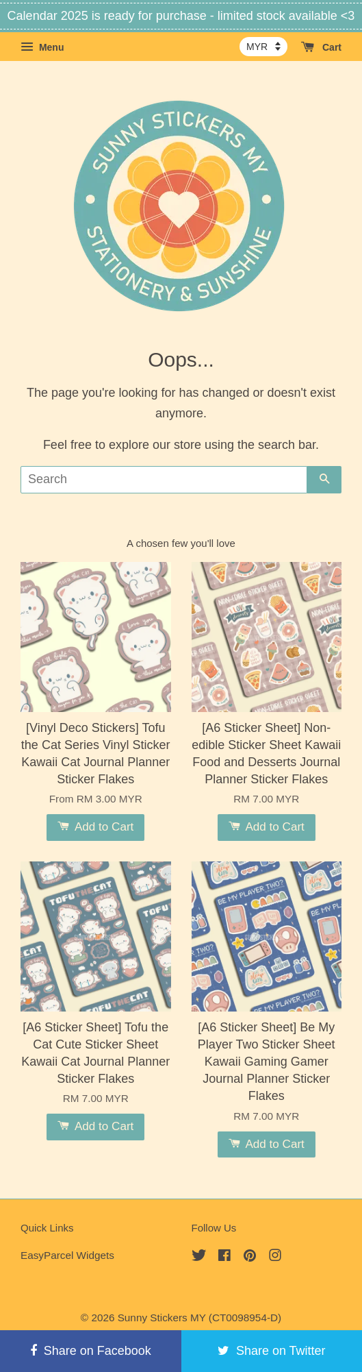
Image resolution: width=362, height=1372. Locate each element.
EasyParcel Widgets (67, 1255)
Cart (321, 47)
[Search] (164, 479)
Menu (42, 47)
